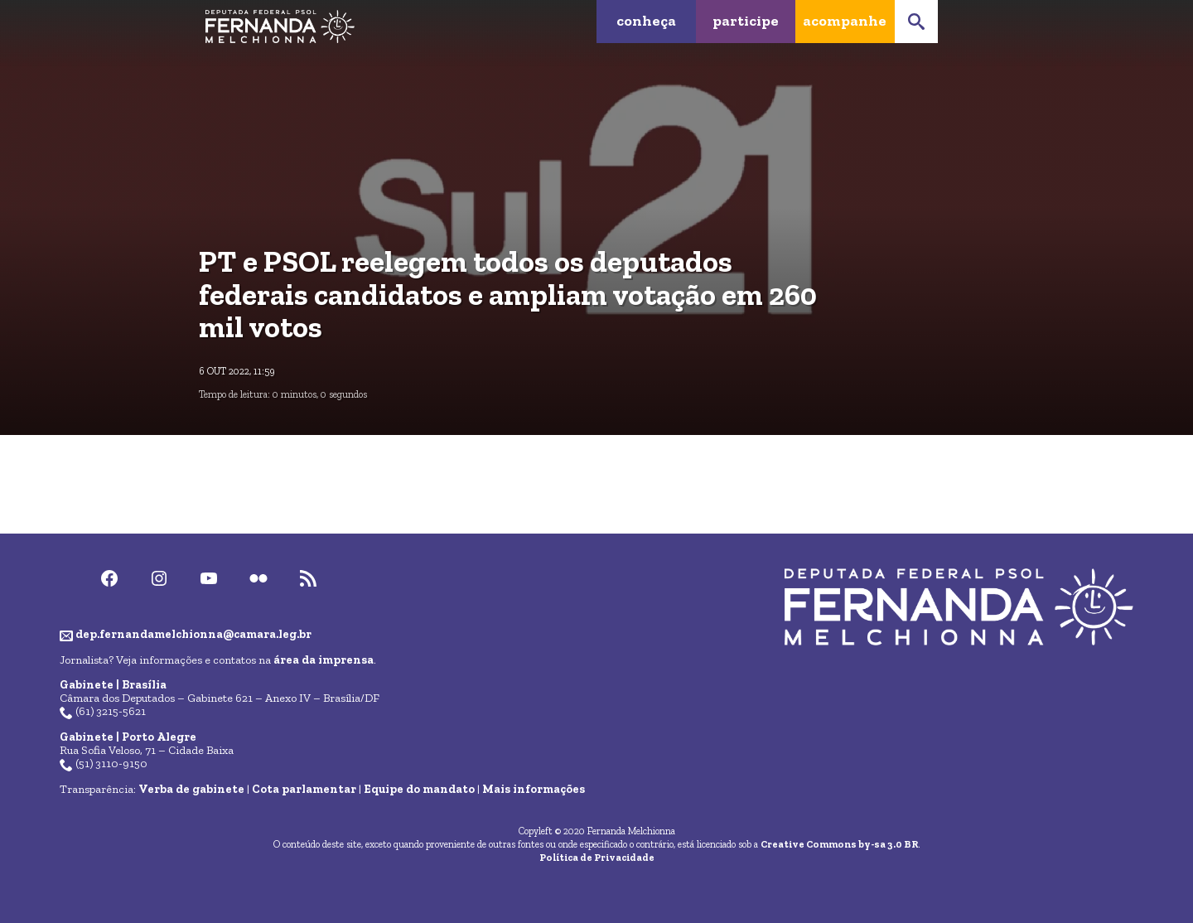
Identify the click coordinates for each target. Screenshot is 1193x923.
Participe (745, 21)
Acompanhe (844, 21)
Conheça (646, 21)
